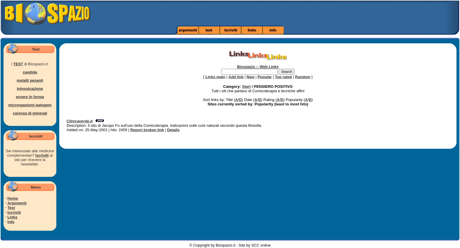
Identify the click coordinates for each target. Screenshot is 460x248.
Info (10, 222)
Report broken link (147, 130)
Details (173, 130)
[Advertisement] (323, 13)
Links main (215, 77)
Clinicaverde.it (80, 121)
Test (11, 208)
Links (12, 217)
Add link (236, 77)
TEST (18, 64)
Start (246, 86)
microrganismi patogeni (29, 105)
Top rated (283, 77)
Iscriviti (42, 155)
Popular (265, 77)
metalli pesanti (30, 80)
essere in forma (30, 97)
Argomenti (16, 203)
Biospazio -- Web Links (258, 66)
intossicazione (30, 88)
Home (12, 198)
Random (302, 77)
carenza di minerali (30, 113)
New (251, 77)
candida (30, 72)
